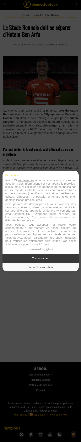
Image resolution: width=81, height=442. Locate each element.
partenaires (26, 180)
